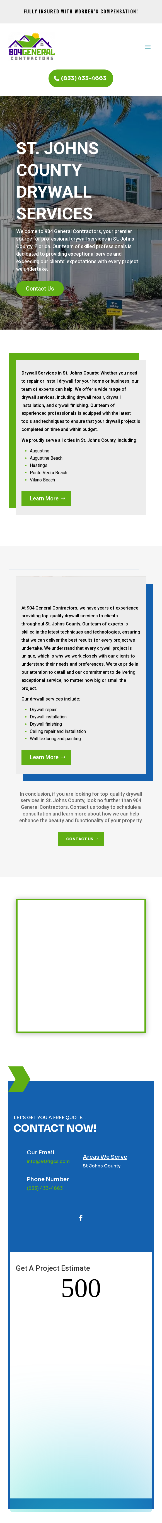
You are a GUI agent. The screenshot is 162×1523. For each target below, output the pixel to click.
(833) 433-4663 (84, 78)
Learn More (44, 498)
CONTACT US (79, 839)
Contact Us (40, 288)
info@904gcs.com (48, 1161)
